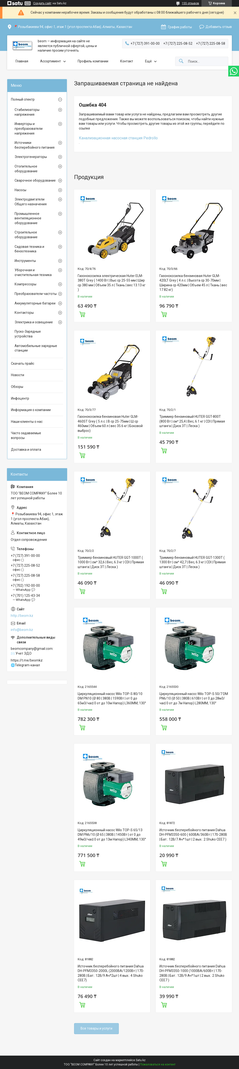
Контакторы (24, 313)
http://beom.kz (22, 616)
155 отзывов (190, 3)
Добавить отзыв (219, 27)
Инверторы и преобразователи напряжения (29, 128)
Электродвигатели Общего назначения (31, 201)
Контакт (126, 61)
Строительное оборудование (26, 234)
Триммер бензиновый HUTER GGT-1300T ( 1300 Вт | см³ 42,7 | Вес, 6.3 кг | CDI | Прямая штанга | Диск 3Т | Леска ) (192, 562)
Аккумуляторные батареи (35, 303)
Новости (17, 375)
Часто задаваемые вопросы (26, 435)
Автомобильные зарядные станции (36, 348)
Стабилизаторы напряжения (27, 112)
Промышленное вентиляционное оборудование (28, 218)
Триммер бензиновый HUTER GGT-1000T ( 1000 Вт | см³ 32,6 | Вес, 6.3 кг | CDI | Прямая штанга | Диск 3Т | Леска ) (111, 562)
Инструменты (25, 261)
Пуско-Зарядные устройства (28, 334)
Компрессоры (25, 284)
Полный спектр (23, 99)
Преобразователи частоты (36, 294)
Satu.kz (141, 1060)
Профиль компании (93, 61)
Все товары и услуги (96, 1028)
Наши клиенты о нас (27, 421)
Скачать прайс (22, 363)
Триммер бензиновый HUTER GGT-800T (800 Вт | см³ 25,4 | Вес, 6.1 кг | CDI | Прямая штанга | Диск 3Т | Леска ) (192, 421)
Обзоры (17, 387)
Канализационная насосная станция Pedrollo (118, 138)
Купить (82, 313)
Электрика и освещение (34, 322)
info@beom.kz (22, 630)
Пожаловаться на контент (157, 1064)
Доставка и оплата (26, 449)
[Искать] (181, 61)
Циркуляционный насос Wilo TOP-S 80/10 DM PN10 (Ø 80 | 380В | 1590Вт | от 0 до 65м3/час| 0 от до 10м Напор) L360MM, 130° (112, 698)
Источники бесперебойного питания (34, 145)
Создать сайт (42, 3)
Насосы (20, 190)
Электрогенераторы (31, 157)
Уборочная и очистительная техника (33, 272)
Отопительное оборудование (26, 168)
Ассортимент (50, 61)
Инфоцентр (20, 398)
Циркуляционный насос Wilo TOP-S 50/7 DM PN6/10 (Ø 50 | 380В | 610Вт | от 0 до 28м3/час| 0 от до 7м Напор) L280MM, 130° (193, 698)
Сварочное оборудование (35, 180)
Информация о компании (31, 410)
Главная (22, 61)
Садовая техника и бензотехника (29, 249)
